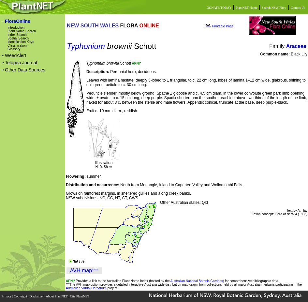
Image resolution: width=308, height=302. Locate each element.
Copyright (21, 296)
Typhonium (86, 46)
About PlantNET (57, 296)
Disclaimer (36, 296)
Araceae (296, 46)
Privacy (7, 296)
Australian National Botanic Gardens (196, 281)
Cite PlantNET (80, 296)
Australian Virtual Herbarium (86, 288)
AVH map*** (84, 270)
